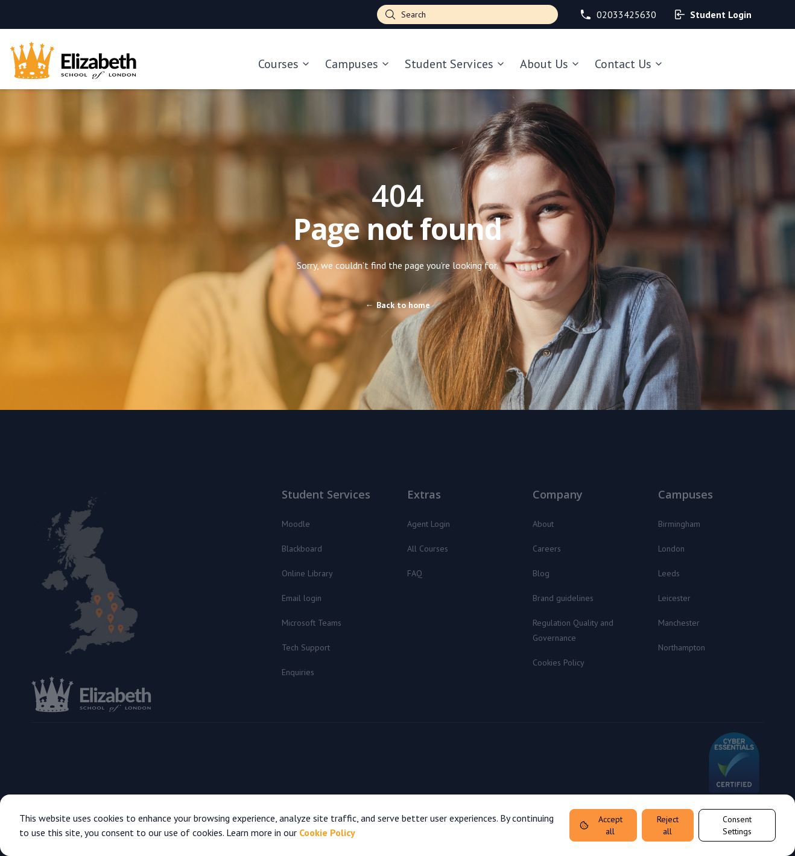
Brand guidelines (563, 598)
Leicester (674, 598)
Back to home (398, 305)
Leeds (669, 573)
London (671, 548)
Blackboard (302, 548)
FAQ (414, 573)
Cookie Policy (327, 832)
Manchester (679, 622)
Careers (547, 548)
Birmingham (679, 523)
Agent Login (428, 523)
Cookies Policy (558, 662)
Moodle (296, 523)
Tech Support (306, 647)
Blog (541, 573)
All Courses (427, 548)
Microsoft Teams (311, 622)
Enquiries (298, 672)
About (543, 523)
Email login (301, 598)
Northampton (681, 647)
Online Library (307, 573)
